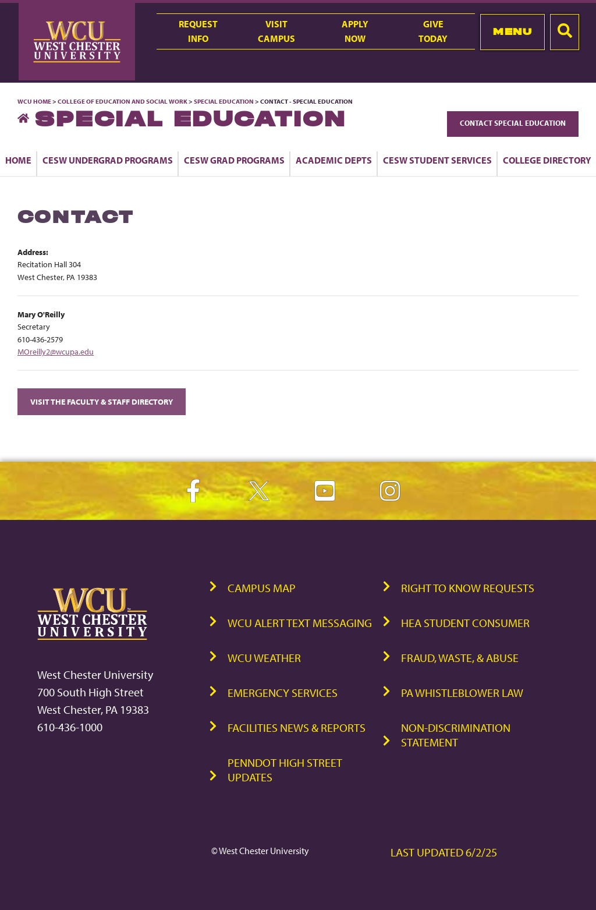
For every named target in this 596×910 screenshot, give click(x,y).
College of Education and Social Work (122, 101)
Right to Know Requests (467, 587)
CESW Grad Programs (234, 160)
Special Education (224, 101)
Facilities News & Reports (297, 727)
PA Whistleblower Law (462, 692)
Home (18, 160)
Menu (512, 31)
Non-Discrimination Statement (455, 734)
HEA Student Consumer (465, 622)
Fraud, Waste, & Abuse (460, 657)
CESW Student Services (437, 160)
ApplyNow (355, 31)
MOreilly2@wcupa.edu (55, 351)
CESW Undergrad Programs (107, 160)
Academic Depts (334, 160)
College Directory (547, 160)
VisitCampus (276, 31)
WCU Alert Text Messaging (300, 622)
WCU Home (34, 101)
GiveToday (433, 31)
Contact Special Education (513, 123)
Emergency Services (283, 692)
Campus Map (262, 587)
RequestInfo (198, 31)
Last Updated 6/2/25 (444, 852)
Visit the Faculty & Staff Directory (101, 401)
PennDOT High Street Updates (285, 769)
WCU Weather (264, 657)
